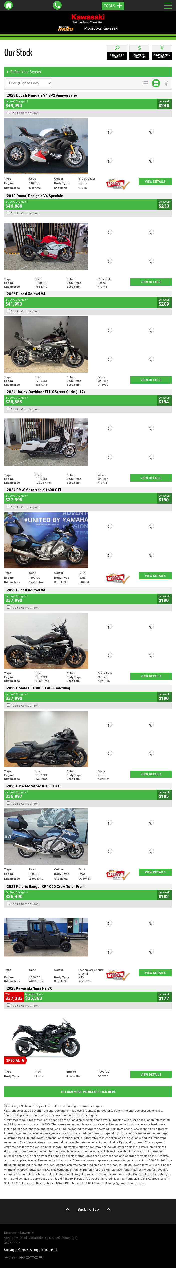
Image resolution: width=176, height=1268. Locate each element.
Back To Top (88, 1209)
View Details (155, 181)
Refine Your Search (24, 72)
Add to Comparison (25, 113)
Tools (113, 6)
